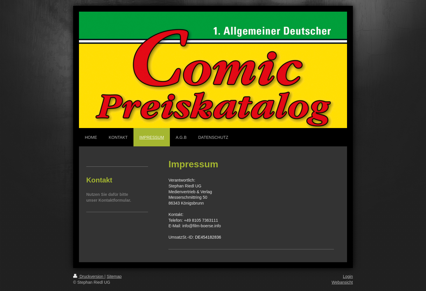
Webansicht (342, 282)
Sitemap (114, 276)
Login (348, 276)
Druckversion (88, 276)
